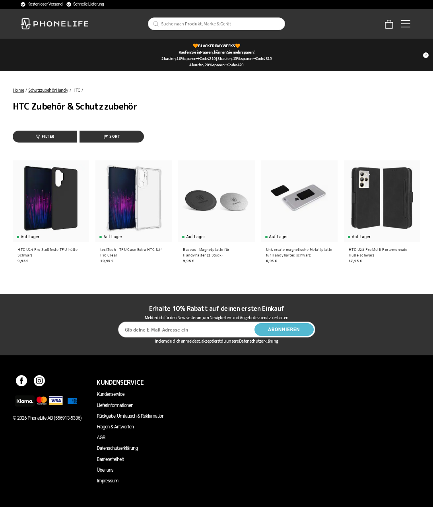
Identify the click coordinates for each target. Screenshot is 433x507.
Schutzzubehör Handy (48, 90)
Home (18, 90)
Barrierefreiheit (110, 459)
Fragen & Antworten (115, 427)
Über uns (105, 470)
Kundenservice (110, 394)
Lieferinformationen (115, 405)
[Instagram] (39, 382)
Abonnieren (284, 329)
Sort (111, 136)
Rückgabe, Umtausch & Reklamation (130, 416)
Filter (45, 136)
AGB (101, 437)
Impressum (107, 481)
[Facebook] (21, 382)
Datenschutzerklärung (117, 448)
